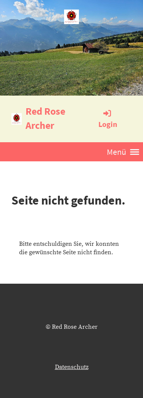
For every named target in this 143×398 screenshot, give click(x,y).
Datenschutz (71, 367)
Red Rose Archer (45, 118)
